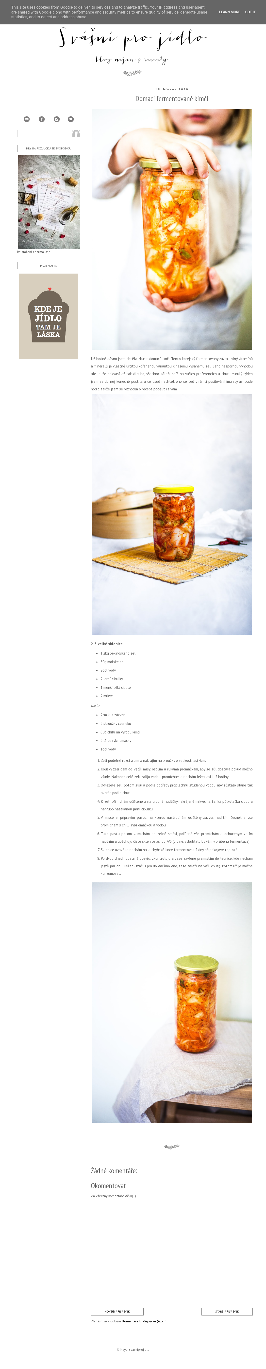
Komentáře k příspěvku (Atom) (144, 1321)
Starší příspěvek (227, 1311)
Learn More (229, 12)
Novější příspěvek (117, 1311)
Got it (250, 12)
